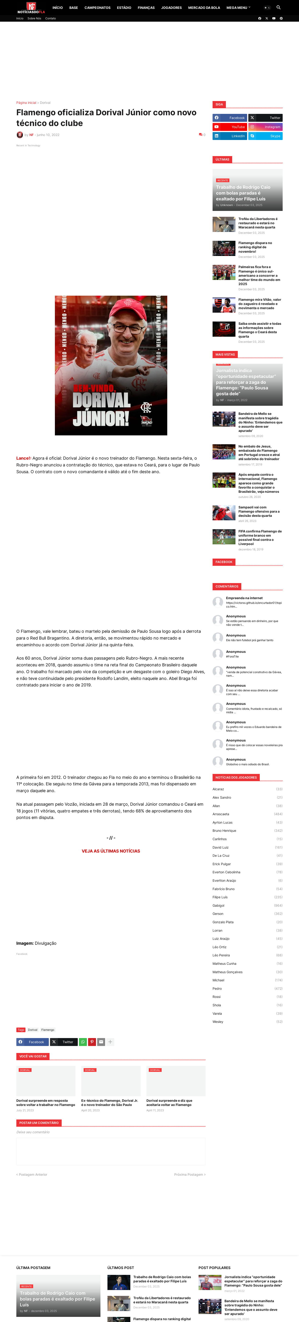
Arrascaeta (248, 814)
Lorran (248, 930)
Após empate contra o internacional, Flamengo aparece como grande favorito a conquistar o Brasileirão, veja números (258, 482)
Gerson (248, 913)
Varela (248, 1013)
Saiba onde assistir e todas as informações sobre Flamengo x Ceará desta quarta (259, 330)
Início (58, 8)
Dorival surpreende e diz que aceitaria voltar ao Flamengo (169, 1102)
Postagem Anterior (33, 1174)
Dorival (45, 103)
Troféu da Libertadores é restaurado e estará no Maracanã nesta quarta (258, 223)
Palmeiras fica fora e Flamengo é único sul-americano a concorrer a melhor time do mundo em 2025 (259, 275)
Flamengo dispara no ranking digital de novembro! (255, 247)
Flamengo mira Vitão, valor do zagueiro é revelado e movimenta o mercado (259, 303)
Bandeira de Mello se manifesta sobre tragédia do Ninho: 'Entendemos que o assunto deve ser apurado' (260, 422)
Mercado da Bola (204, 8)
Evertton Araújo (248, 880)
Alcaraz (248, 789)
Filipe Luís (248, 897)
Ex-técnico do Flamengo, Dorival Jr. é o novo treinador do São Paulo (109, 1102)
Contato (50, 18)
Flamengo (47, 1030)
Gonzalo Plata (248, 922)
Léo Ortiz (248, 947)
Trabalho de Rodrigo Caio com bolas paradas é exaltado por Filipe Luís (162, 1279)
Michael (248, 980)
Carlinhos (248, 839)
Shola (248, 1005)
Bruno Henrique (248, 830)
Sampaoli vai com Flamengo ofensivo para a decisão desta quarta (259, 511)
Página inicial (26, 103)
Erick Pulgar (248, 864)
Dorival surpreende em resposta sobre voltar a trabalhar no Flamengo (45, 1102)
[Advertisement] (149, 61)
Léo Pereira (248, 955)
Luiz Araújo (248, 938)
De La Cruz (248, 855)
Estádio (124, 8)
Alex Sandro (248, 797)
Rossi (248, 996)
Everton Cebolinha (248, 872)
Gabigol (248, 905)
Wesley (248, 1021)
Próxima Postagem (188, 1174)
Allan (248, 806)
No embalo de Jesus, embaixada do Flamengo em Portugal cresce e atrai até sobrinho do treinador (259, 452)
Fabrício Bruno (248, 889)
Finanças (146, 8)
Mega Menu (237, 8)
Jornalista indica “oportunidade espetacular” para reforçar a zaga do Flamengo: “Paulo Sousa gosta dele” (253, 1281)
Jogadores (171, 8)
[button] (267, 7)
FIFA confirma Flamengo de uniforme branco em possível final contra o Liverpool (260, 537)
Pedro (248, 988)
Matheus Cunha (248, 963)
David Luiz (248, 847)
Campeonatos (97, 8)
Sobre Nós (34, 18)
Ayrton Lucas (248, 822)
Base (73, 8)
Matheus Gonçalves (248, 972)
